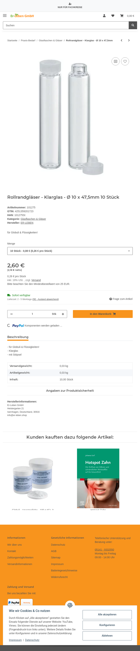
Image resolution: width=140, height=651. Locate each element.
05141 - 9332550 (104, 549)
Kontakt (11, 551)
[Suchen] (66, 25)
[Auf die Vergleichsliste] (116, 61)
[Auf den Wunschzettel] (125, 61)
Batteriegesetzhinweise (64, 570)
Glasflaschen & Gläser (33, 218)
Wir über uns (14, 544)
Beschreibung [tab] (17, 337)
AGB (54, 551)
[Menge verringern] (11, 314)
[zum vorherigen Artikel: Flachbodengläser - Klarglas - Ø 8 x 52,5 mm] (121, 40)
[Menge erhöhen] (63, 314)
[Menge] (32, 314)
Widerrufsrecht (59, 577)
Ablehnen (107, 635)
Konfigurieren (107, 625)
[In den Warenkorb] (10, 52)
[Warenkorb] (127, 16)
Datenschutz (58, 544)
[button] (104, 16)
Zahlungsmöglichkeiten (20, 557)
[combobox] (70, 251)
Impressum (57, 564)
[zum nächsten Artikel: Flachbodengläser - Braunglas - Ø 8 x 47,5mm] (129, 40)
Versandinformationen (19, 564)
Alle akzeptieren (107, 614)
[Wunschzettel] (112, 16)
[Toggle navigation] (5, 14)
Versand (36, 280)
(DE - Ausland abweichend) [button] (45, 299)
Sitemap (55, 557)
